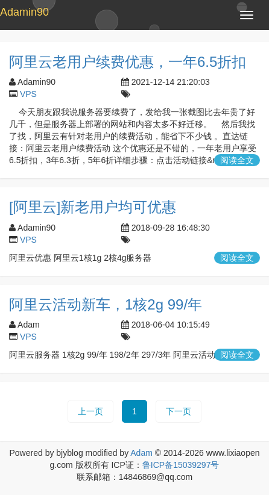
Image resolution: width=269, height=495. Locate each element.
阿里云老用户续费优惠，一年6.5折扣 (127, 62)
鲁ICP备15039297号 (181, 465)
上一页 (90, 411)
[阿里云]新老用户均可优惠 (92, 207)
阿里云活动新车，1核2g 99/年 (105, 304)
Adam (141, 453)
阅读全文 (237, 160)
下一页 (178, 411)
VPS (28, 94)
